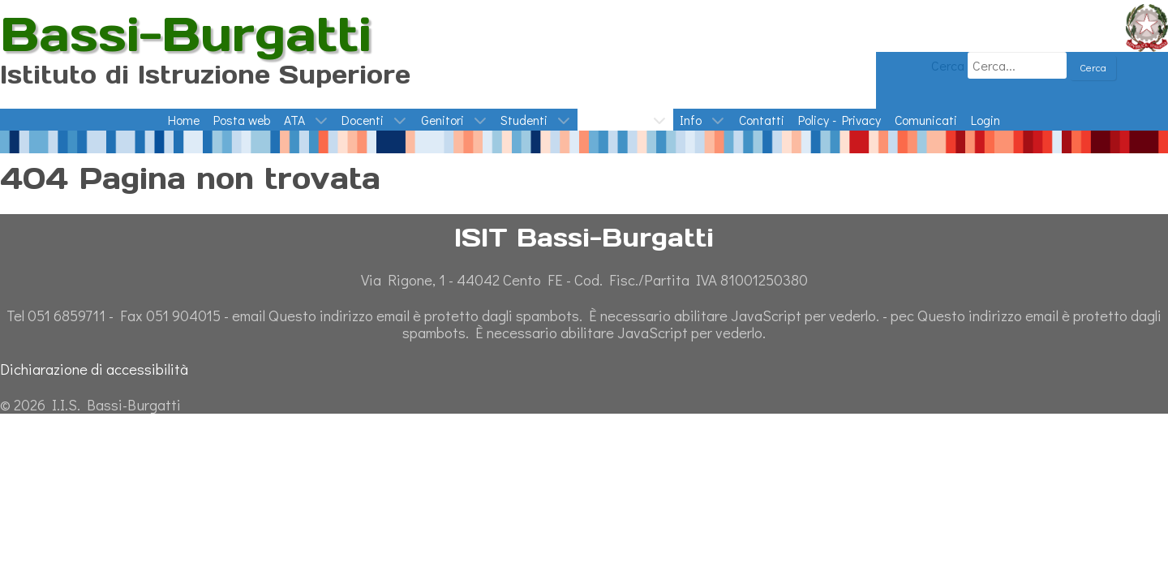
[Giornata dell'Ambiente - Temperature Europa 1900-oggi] (584, 139)
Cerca (946, 65)
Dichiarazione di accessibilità (94, 369)
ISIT (12, 10)
